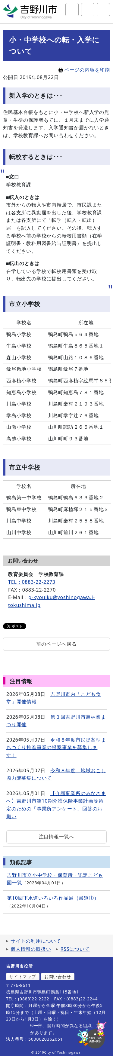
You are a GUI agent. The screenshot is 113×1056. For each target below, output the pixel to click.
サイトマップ (22, 976)
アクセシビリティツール (87, 9)
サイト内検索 (72, 9)
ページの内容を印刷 (84, 69)
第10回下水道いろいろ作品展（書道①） (53, 898)
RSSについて (74, 949)
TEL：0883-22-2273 (31, 582)
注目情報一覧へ (56, 836)
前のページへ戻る (56, 644)
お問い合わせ (57, 976)
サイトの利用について (36, 941)
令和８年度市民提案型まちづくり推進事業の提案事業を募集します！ (56, 747)
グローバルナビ (103, 9)
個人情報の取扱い (31, 949)
